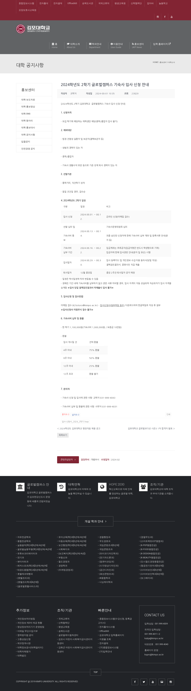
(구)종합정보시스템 (108, 647)
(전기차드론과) (106, 557)
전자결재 (57, 3)
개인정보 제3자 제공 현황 (29, 623)
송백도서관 (87, 3)
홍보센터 (138, 46)
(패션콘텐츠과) (106, 574)
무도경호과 (104, 541)
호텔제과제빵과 (25, 574)
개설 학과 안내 (95, 521)
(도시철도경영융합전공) (152, 561)
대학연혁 (74, 484)
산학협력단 (136, 3)
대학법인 (21, 655)
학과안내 (95, 46)
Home (155, 62)
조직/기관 (156, 484)
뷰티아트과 (22, 561)
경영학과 (62, 565)
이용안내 (117, 46)
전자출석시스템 (107, 627)
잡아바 (150, 3)
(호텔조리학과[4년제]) (28, 582)
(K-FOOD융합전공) (149, 549)
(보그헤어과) (146, 578)
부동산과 (62, 557)
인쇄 (168, 414)
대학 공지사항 (28, 134)
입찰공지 (25, 141)
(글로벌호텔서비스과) (28, 586)
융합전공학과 (24, 541)
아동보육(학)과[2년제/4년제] (72, 541)
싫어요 (75, 415)
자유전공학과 (24, 537)
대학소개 (73, 46)
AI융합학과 (104, 578)
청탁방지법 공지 (25, 635)
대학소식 (171, 62)
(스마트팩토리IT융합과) (151, 541)
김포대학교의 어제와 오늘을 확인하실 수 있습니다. (80, 493)
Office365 (72, 3)
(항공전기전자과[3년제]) (152, 565)
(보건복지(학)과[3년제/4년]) (72, 553)
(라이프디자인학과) (108, 553)
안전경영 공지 (28, 148)
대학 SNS (25, 113)
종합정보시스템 (26, 3)
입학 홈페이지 (162, 44)
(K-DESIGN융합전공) (150, 553)
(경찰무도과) (146, 537)
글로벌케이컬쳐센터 (68, 635)
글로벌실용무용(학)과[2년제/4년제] (34, 549)
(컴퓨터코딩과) (106, 561)
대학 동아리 (27, 120)
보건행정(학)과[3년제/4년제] (72, 545)
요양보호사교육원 (27, 10)
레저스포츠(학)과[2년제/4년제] (32, 565)
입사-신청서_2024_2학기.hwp (75, 422)
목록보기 (63, 435)
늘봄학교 (163, 3)
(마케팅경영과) (65, 569)
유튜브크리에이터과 (27, 553)
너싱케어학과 (106, 582)
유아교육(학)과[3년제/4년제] (72, 537)
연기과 (20, 557)
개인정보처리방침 (26, 618)
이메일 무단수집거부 (27, 631)
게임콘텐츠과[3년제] (109, 545)
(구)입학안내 (105, 651)
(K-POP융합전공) (148, 545)
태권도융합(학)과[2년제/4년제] (32, 569)
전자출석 (43, 3)
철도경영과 (63, 561)
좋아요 (65, 414)
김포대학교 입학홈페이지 (111, 635)
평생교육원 (120, 3)
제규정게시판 (24, 643)
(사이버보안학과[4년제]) (152, 574)
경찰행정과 (104, 537)
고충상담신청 (24, 639)
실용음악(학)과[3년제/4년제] (31, 545)
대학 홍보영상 (28, 106)
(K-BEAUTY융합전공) (150, 557)
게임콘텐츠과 (106, 549)
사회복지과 (63, 549)
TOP (96, 672)
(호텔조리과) (23, 578)
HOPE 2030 (116, 484)
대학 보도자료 (28, 99)
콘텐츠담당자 (68, 460)
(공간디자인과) (106, 569)
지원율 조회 (105, 639)
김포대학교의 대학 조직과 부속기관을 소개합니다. (161, 493)
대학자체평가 (24, 651)
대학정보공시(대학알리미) (30, 647)
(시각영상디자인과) (108, 565)
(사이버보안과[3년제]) (151, 569)
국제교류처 (103, 3)
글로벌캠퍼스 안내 (38, 486)
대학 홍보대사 (28, 127)
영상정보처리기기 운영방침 (30, 627)
